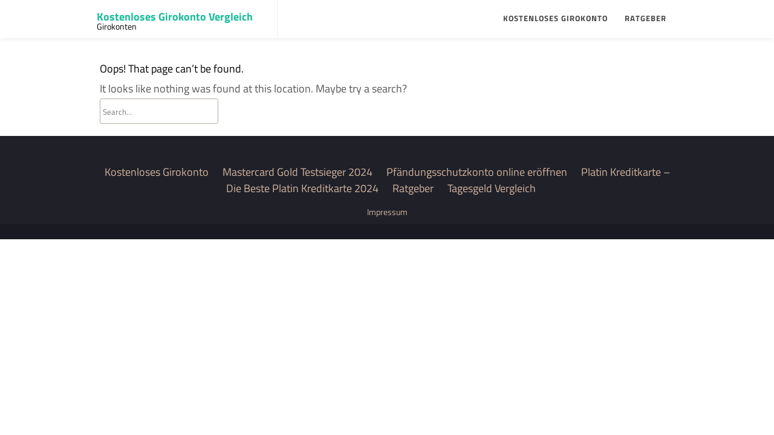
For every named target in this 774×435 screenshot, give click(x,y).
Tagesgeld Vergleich (491, 188)
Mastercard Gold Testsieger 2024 (297, 172)
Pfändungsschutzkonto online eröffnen (476, 172)
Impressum (387, 211)
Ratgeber (645, 18)
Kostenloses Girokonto (555, 18)
